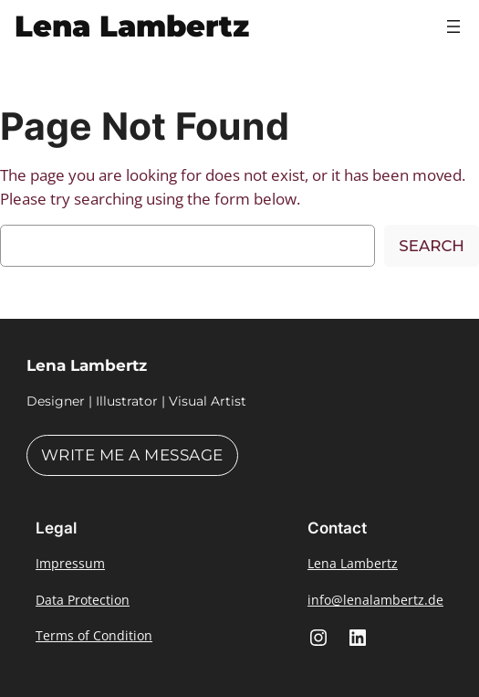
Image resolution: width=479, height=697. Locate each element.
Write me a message (132, 455)
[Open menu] (453, 26)
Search (431, 246)
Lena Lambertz (132, 26)
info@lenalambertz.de (375, 599)
